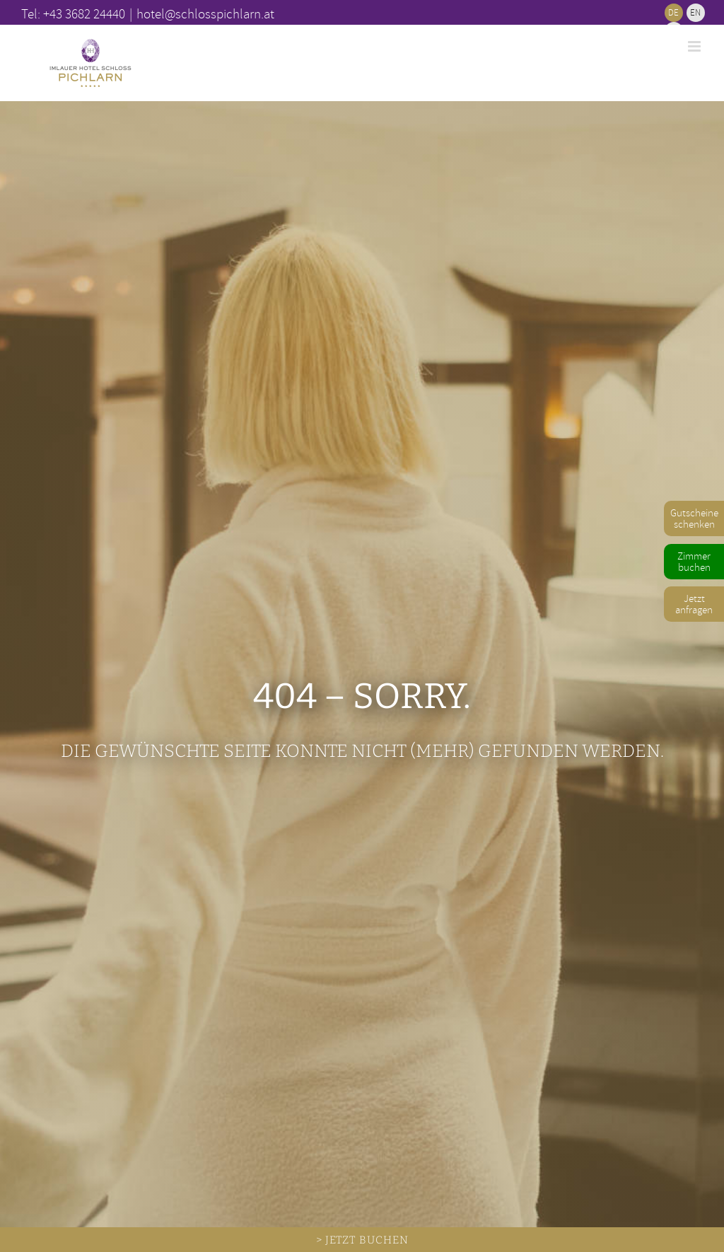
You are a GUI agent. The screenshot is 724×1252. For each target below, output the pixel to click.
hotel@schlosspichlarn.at (205, 13)
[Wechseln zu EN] (696, 13)
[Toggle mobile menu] (695, 46)
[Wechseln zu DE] (674, 13)
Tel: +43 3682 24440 (73, 13)
